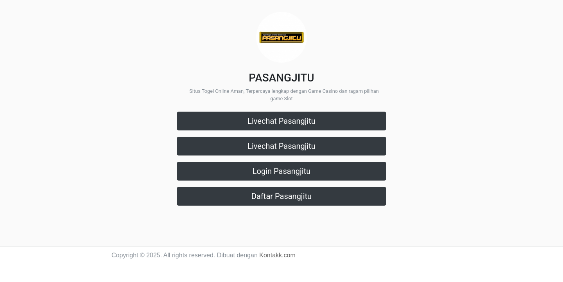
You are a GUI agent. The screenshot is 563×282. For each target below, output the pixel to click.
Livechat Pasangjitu (281, 121)
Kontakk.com (277, 255)
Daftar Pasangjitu (281, 196)
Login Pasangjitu (281, 171)
